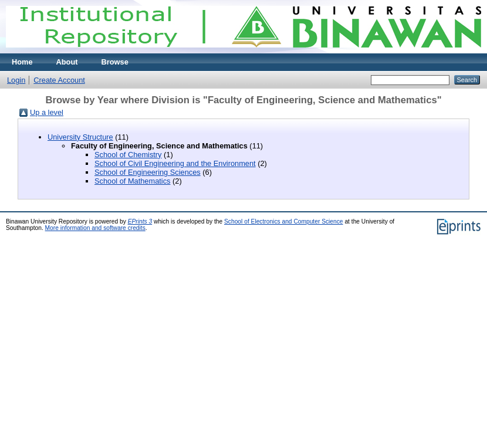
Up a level (46, 112)
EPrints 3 (140, 221)
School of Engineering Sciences (147, 172)
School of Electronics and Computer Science (283, 221)
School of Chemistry (128, 154)
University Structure (80, 137)
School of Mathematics (132, 181)
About (67, 61)
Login (16, 80)
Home (22, 61)
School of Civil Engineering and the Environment (175, 163)
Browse (115, 61)
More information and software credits (95, 228)
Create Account (59, 80)
